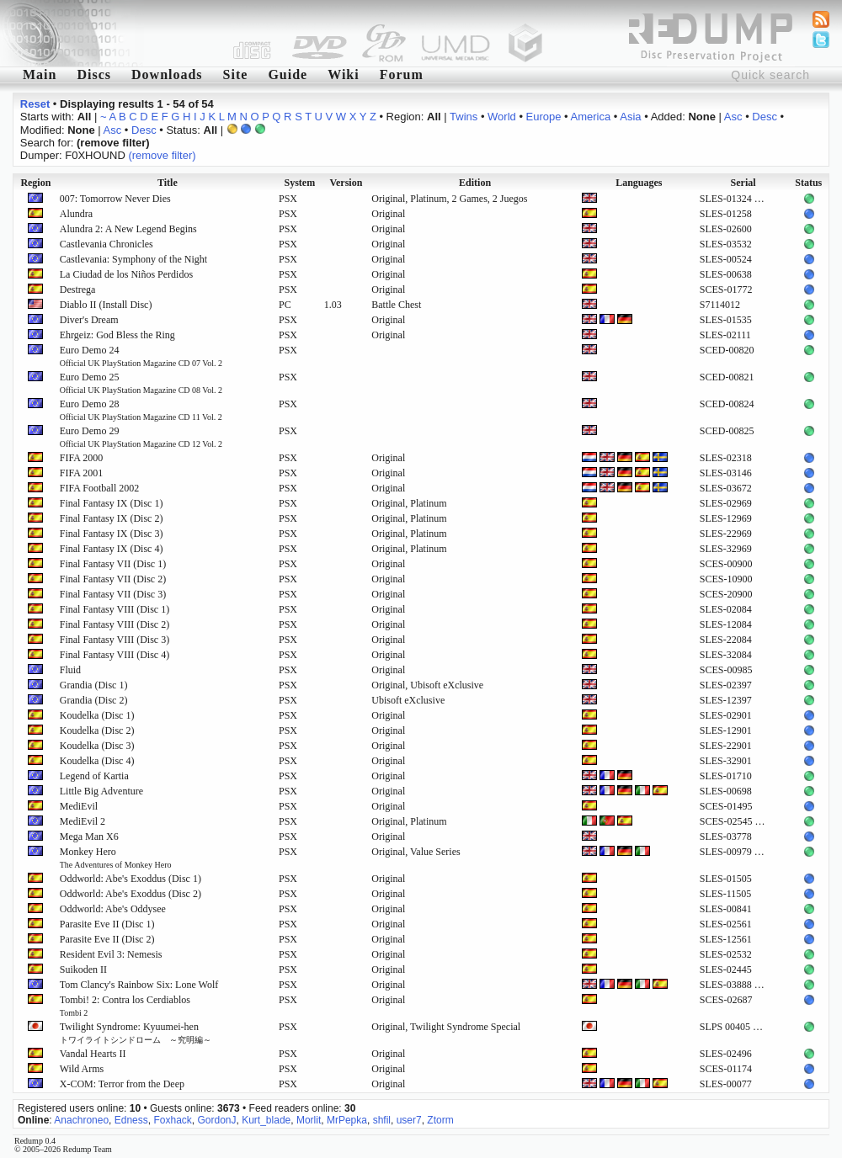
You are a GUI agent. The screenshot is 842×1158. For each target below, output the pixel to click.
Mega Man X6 (89, 836)
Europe (544, 116)
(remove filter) (161, 155)
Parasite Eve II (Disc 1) (107, 924)
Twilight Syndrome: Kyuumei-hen (135, 1032)
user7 (409, 1120)
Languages (639, 183)
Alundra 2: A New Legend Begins (128, 229)
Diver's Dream (89, 320)
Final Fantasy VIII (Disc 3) (114, 639)
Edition (475, 183)
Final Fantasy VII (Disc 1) (113, 564)
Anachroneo (81, 1120)
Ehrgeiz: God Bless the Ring (117, 335)
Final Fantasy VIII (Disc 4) (114, 655)
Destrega (78, 289)
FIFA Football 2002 (99, 488)
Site (235, 74)
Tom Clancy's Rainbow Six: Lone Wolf (139, 985)
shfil (382, 1120)
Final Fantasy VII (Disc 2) (113, 579)
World (502, 116)
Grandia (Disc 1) (94, 685)
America (591, 116)
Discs (94, 74)
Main (39, 74)
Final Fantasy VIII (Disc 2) (114, 624)
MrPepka (347, 1120)
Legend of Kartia (94, 776)
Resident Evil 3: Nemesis (111, 954)
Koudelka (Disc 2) (97, 730)
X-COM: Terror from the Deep (122, 1084)
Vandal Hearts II (93, 1054)
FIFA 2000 (81, 458)
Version (345, 183)
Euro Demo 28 (141, 410)
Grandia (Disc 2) (94, 700)
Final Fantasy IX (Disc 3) (111, 533)
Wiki (344, 74)
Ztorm (440, 1120)
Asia (630, 116)
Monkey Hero (116, 857)
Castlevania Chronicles (106, 244)
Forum (402, 74)
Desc (764, 116)
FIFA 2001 (81, 473)
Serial (743, 183)
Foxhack (172, 1120)
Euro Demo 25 (141, 383)
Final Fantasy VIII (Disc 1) (114, 609)
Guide (287, 74)
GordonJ (216, 1120)
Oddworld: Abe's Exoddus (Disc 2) (130, 894)
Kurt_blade (266, 1120)
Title (167, 183)
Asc (733, 116)
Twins (463, 116)
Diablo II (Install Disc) (106, 305)
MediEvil (79, 806)
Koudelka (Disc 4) (97, 761)
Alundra (76, 214)
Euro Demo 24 (141, 356)
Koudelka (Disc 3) (97, 746)
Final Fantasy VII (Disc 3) (113, 594)
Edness (131, 1120)
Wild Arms (82, 1069)
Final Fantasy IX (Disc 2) (111, 518)
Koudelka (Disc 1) (97, 715)
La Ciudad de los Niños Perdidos (126, 274)
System (299, 183)
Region (35, 183)
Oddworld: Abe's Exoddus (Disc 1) (130, 878)
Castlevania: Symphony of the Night (133, 259)
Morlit (308, 1120)
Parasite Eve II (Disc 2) (107, 939)
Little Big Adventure (101, 791)
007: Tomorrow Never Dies (115, 199)
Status (808, 183)
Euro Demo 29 (141, 437)
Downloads (167, 74)
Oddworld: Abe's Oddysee (113, 909)
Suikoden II (83, 969)
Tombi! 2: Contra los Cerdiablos (125, 1005)
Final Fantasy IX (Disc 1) (111, 503)
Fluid (70, 670)
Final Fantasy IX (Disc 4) (111, 549)
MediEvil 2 (82, 821)
